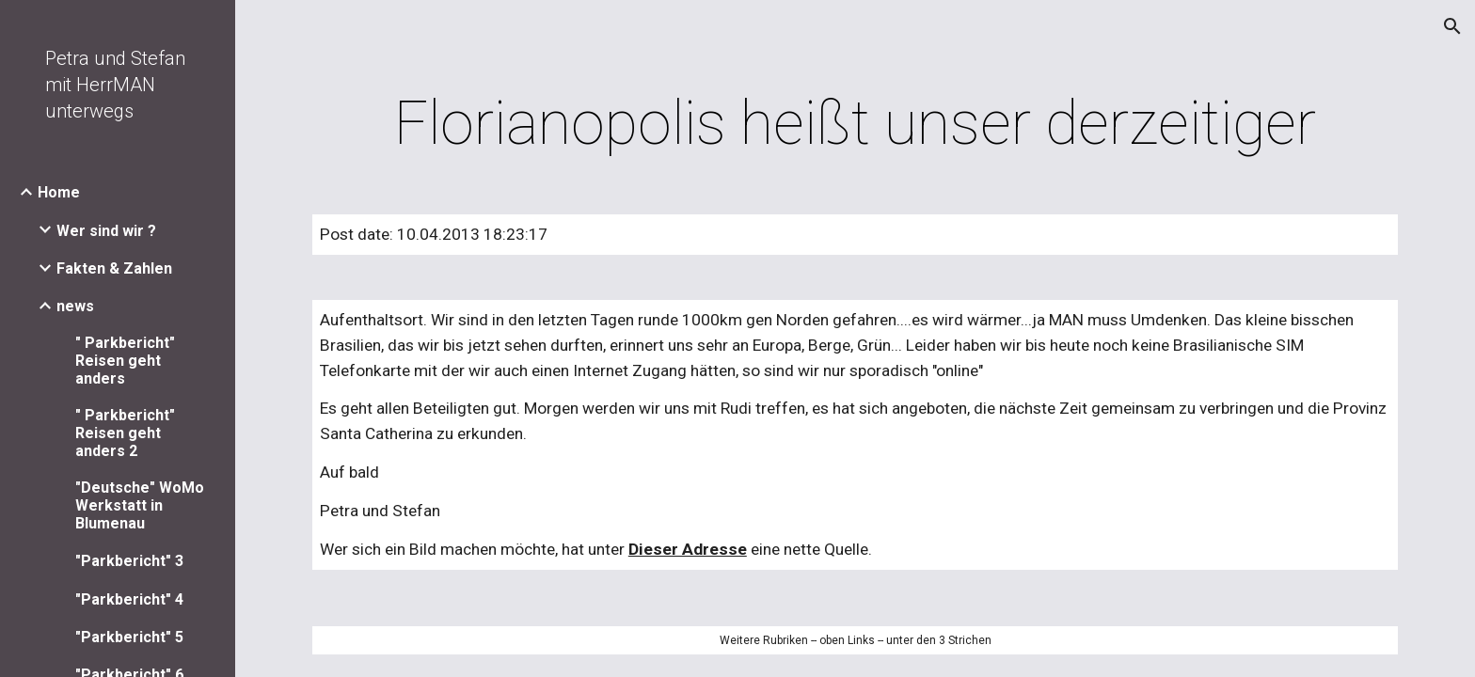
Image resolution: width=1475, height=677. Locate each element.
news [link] (75, 306)
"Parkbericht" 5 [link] (129, 637)
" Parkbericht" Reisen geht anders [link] (125, 360)
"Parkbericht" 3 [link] (129, 561)
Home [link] (59, 192)
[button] (1452, 26)
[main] (855, 124)
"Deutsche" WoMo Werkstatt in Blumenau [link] (139, 505)
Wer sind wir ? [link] (106, 231)
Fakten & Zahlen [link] (114, 268)
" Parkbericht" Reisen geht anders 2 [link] (125, 433)
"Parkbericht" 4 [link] (129, 599)
